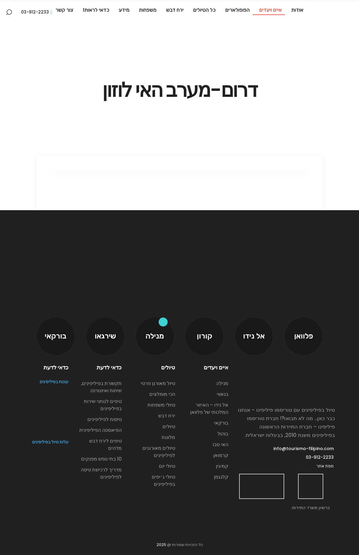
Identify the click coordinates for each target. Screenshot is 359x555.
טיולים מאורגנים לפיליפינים (158, 452)
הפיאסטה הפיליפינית (100, 430)
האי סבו (220, 444)
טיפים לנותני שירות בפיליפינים (103, 405)
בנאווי (222, 394)
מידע (123, 10)
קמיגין (222, 466)
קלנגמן (221, 476)
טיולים (169, 426)
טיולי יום (167, 466)
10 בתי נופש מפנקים (101, 458)
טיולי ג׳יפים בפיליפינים (163, 480)
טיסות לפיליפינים (104, 419)
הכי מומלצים (162, 394)
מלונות (168, 437)
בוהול (223, 433)
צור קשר (64, 10)
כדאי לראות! (95, 10)
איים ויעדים (269, 10)
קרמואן (220, 455)
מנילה (222, 383)
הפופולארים (237, 10)
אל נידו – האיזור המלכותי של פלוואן (209, 408)
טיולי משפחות (161, 404)
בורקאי (221, 422)
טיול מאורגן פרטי (158, 383)
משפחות (147, 10)
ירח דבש (174, 10)
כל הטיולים (203, 10)
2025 (161, 545)
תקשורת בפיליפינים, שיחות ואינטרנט (101, 387)
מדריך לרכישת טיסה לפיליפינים (101, 473)
